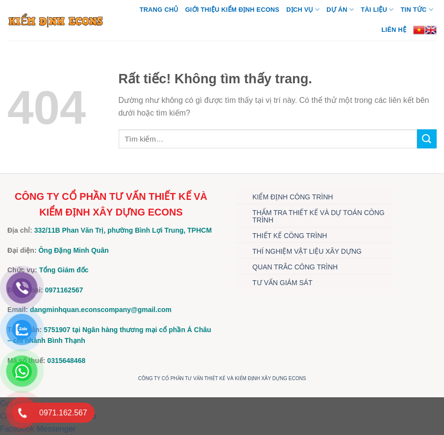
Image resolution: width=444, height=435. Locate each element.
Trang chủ (159, 9)
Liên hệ (393, 29)
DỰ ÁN (340, 9)
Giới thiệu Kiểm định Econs (232, 9)
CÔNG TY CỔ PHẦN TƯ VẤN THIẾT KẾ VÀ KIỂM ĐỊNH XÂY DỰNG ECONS (222, 378)
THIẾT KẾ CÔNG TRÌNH (289, 236)
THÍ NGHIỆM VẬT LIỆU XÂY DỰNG (307, 251)
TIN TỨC (417, 9)
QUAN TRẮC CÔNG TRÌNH (295, 267)
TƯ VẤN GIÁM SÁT (282, 283)
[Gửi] (427, 138)
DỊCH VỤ (303, 9)
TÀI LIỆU (377, 9)
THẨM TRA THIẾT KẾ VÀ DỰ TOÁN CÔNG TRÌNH (318, 216)
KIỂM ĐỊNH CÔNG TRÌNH (292, 197)
